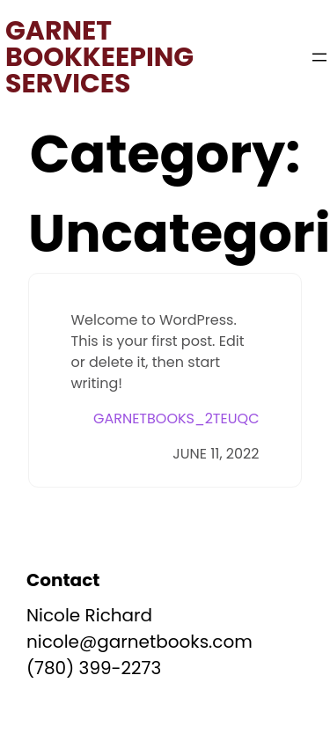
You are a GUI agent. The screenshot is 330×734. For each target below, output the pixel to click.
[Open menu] (319, 57)
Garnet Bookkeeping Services (99, 57)
